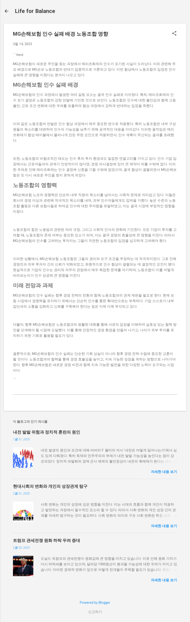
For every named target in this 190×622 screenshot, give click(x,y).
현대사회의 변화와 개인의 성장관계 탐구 (50, 486)
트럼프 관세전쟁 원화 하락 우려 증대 (46, 540)
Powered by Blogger (95, 602)
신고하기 (95, 612)
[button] (174, 34)
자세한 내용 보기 (164, 472)
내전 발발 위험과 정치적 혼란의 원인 (46, 432)
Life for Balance (35, 11)
